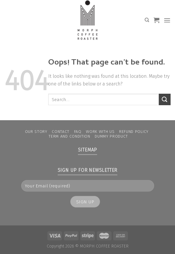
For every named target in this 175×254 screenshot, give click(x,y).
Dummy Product (111, 136)
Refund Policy (134, 131)
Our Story (36, 131)
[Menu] (167, 20)
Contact (60, 131)
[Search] (147, 20)
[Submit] (165, 99)
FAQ (77, 131)
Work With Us (100, 131)
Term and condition (69, 136)
